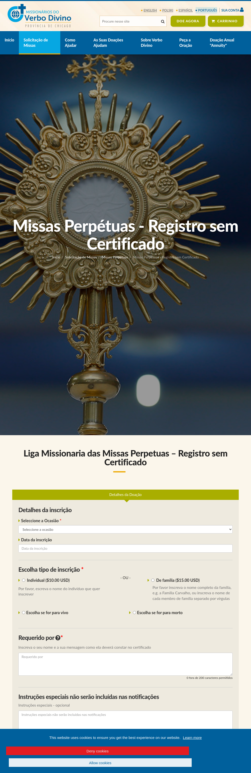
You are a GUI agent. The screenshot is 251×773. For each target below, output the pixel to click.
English (151, 10)
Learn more (192, 750)
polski (168, 10)
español (186, 10)
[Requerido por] (125, 664)
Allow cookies (188, 763)
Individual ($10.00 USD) (46, 580)
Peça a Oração (185, 43)
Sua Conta (232, 9)
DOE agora (188, 21)
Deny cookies (63, 763)
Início (9, 40)
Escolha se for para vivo (44, 612)
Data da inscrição (36, 540)
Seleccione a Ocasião (40, 521)
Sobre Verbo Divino (152, 43)
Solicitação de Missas (36, 43)
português (207, 10)
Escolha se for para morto (157, 612)
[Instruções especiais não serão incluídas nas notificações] (125, 722)
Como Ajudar (71, 43)
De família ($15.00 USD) (176, 580)
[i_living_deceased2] (134, 612)
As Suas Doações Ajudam (108, 43)
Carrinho (227, 21)
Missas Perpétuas (115, 257)
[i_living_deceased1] (23, 612)
